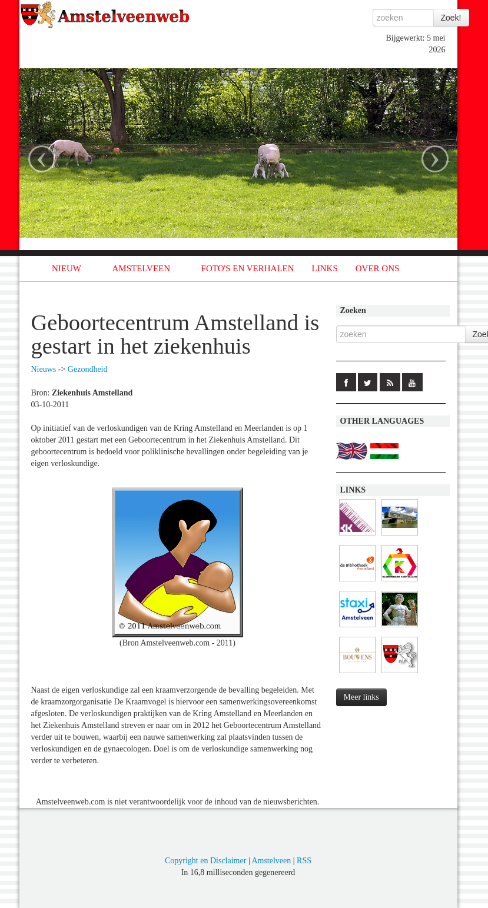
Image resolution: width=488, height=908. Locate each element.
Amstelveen (271, 860)
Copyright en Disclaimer (205, 860)
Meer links (361, 697)
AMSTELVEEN (141, 268)
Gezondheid (88, 369)
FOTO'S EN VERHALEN (247, 268)
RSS (304, 860)
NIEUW (66, 268)
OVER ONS (378, 268)
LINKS (325, 268)
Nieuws (44, 369)
